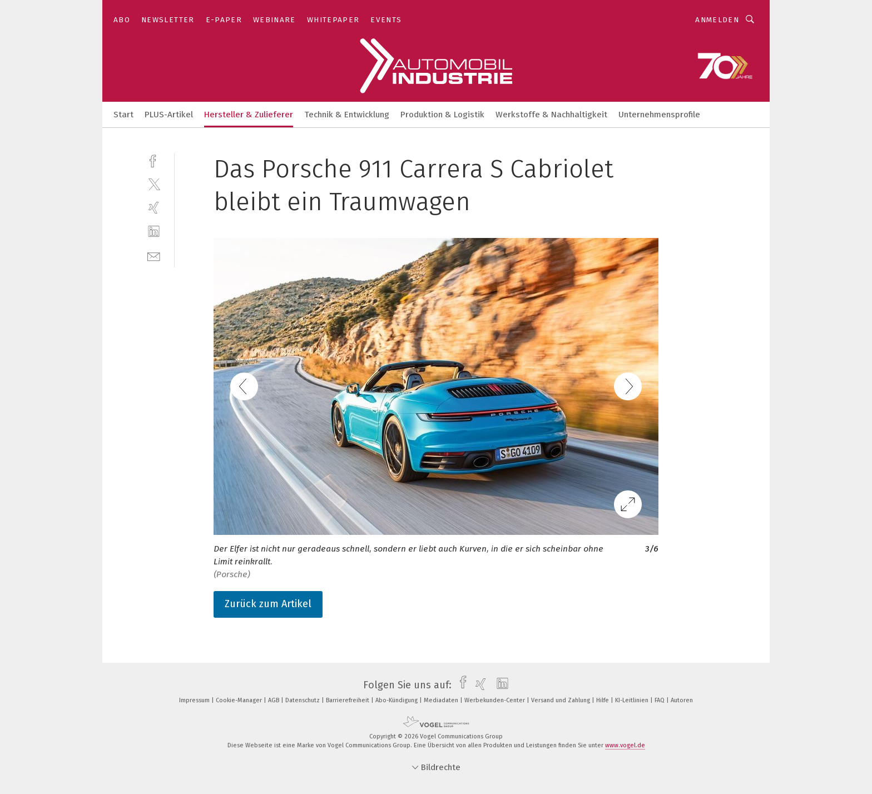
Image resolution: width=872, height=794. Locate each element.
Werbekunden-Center (495, 700)
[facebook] (154, 160)
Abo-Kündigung (397, 700)
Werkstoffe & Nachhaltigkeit (551, 115)
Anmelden (717, 19)
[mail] (154, 255)
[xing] (154, 208)
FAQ (660, 700)
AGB (274, 700)
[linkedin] (154, 232)
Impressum (195, 700)
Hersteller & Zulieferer (248, 115)
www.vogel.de (625, 745)
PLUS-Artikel (169, 115)
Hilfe (603, 700)
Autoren (682, 700)
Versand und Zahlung (561, 700)
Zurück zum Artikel (268, 604)
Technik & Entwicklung (346, 115)
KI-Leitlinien (632, 700)
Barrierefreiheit (348, 700)
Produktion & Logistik (442, 115)
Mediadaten (442, 700)
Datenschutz (303, 700)
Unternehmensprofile (659, 115)
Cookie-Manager (240, 700)
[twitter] (154, 184)
